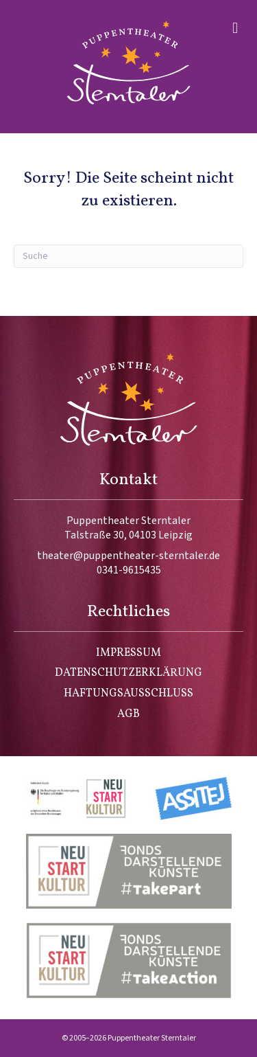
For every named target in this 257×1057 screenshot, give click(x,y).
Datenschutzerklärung (128, 673)
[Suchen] (128, 256)
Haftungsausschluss (128, 693)
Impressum (128, 653)
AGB (128, 714)
